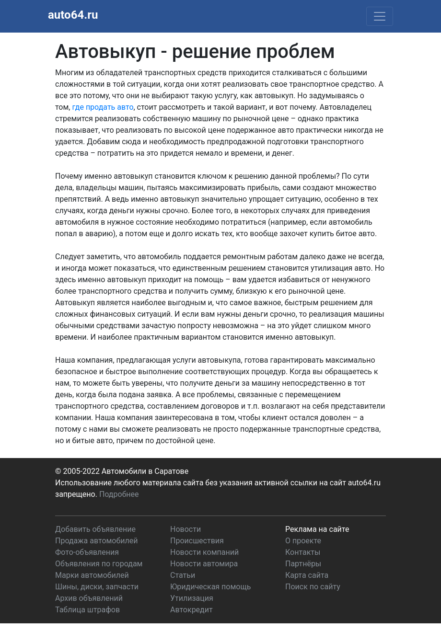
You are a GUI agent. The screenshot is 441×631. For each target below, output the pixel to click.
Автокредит (191, 609)
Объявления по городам (98, 563)
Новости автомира (204, 563)
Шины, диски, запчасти (97, 586)
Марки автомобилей (92, 575)
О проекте (303, 540)
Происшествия (197, 540)
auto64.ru (73, 15)
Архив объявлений (89, 598)
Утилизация (191, 598)
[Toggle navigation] (379, 16)
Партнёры (303, 563)
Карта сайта (306, 575)
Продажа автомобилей (96, 540)
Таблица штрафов (87, 609)
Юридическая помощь (210, 586)
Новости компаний (204, 552)
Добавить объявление (95, 529)
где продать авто (102, 107)
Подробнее (119, 494)
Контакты (302, 552)
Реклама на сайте (317, 529)
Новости (185, 529)
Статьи (182, 575)
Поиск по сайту (312, 586)
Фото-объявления (87, 552)
